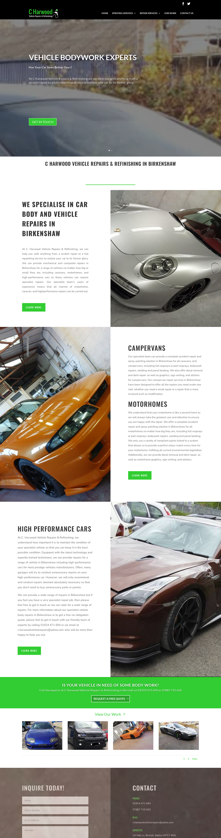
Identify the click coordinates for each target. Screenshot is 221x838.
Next (194, 758)
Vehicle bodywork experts (83, 67)
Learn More (34, 307)
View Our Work (108, 714)
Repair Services (148, 13)
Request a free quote (109, 698)
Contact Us (186, 13)
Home (105, 13)
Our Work (170, 13)
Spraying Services (122, 13)
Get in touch (42, 132)
